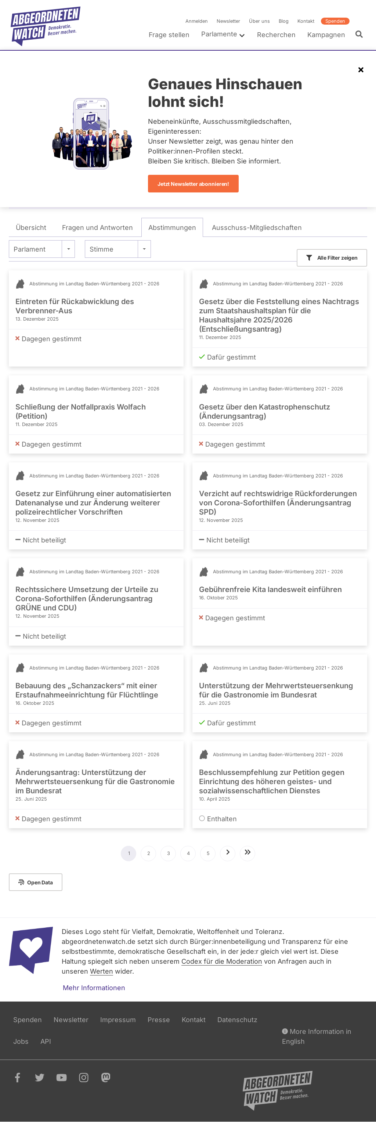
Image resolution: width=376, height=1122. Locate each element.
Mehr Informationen (94, 988)
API (45, 1041)
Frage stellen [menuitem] (169, 35)
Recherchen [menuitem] (276, 35)
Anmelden (196, 21)
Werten (101, 971)
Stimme (101, 249)
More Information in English (316, 1036)
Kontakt (305, 21)
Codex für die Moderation (221, 961)
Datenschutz (237, 1020)
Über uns (259, 21)
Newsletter (228, 21)
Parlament (30, 249)
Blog (284, 21)
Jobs (21, 1041)
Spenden (335, 21)
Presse (159, 1020)
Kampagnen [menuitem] (326, 35)
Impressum (118, 1020)
